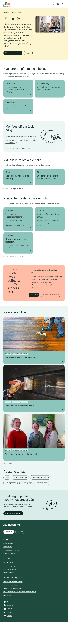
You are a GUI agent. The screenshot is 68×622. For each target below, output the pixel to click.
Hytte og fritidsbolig (11, 483)
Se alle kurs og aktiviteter (13, 189)
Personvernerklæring (10, 585)
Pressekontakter (8, 572)
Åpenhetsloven (8, 595)
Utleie (7, 477)
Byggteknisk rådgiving (10, 569)
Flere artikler (8, 464)
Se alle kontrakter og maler (13, 257)
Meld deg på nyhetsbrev (13, 513)
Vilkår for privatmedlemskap (12, 588)
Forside (6, 12)
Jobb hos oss (7, 547)
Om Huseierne (8, 543)
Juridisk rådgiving (9, 566)
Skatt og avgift (27, 483)
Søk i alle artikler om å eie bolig (17, 148)
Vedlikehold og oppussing (40, 477)
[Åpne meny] (62, 4)
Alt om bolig (17, 12)
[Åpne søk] (58, 4)
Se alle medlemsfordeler (50, 295)
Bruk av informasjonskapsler (13, 581)
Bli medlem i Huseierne (13, 53)
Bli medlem (34, 295)
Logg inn (28, 53)
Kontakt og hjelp (8, 562)
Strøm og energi (42, 483)
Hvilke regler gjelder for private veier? (19, 136)
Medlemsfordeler (9, 553)
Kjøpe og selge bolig (20, 477)
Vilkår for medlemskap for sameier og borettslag (19, 591)
